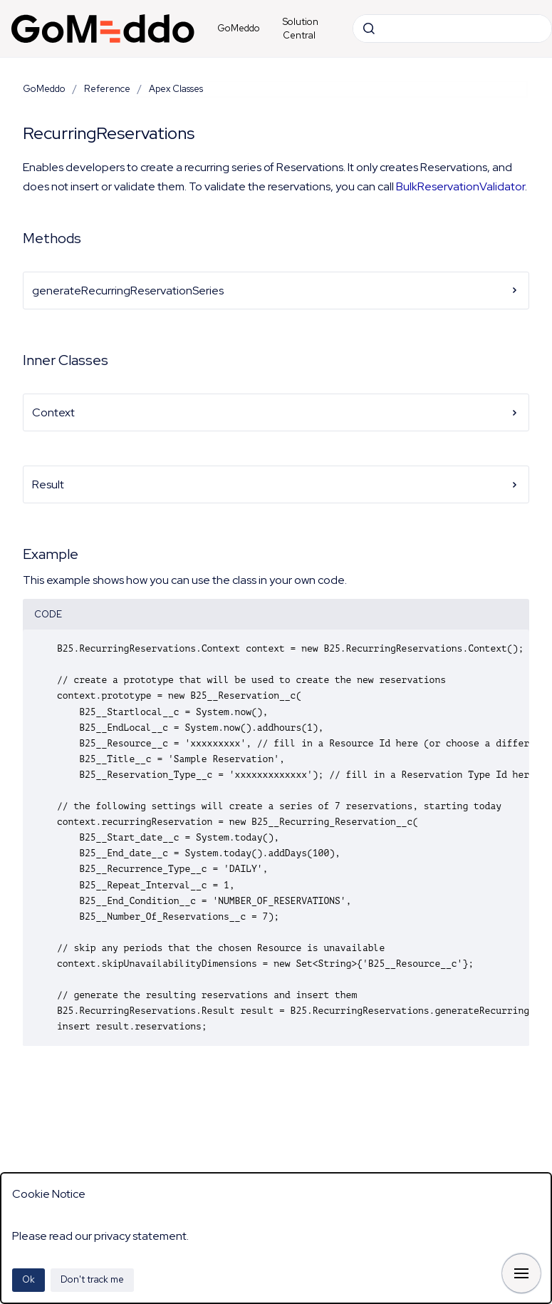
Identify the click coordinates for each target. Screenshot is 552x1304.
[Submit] (369, 28)
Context (276, 412)
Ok (28, 1279)
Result (276, 484)
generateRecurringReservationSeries (276, 290)
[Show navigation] (521, 1273)
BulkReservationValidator (460, 186)
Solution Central (300, 29)
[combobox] (452, 28)
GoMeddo (238, 28)
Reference (107, 89)
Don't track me (92, 1279)
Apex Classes (176, 89)
